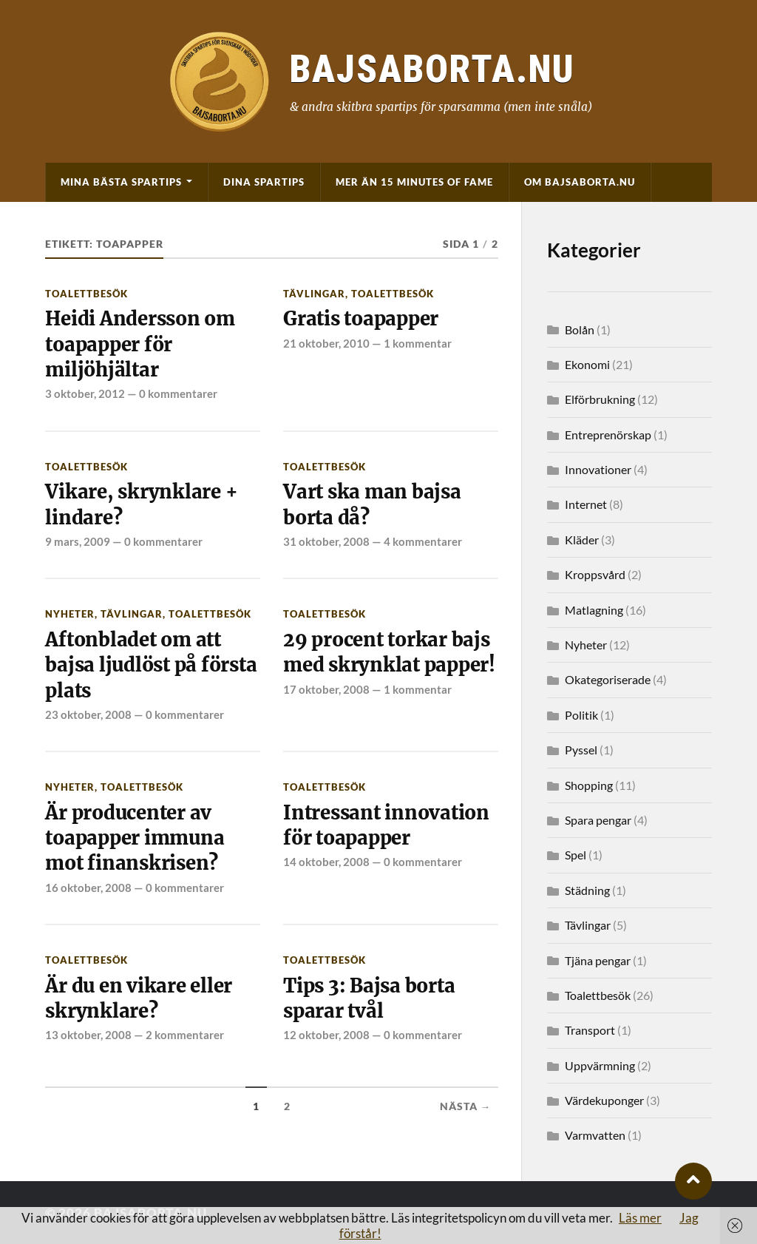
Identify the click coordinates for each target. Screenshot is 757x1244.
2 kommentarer (185, 1034)
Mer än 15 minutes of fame (414, 182)
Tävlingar (314, 294)
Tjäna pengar (598, 960)
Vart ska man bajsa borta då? (372, 504)
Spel (575, 855)
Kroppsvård (595, 574)
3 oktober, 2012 (85, 393)
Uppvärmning (600, 1065)
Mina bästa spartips (121, 182)
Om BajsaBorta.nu (579, 182)
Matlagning (594, 610)
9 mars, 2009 (77, 541)
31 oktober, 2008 (326, 541)
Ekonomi (587, 364)
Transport (590, 1030)
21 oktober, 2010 (326, 343)
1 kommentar (418, 343)
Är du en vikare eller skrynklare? (138, 998)
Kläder (582, 540)
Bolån (579, 329)
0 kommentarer (178, 393)
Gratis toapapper (360, 319)
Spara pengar (598, 820)
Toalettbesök (86, 294)
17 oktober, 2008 (326, 689)
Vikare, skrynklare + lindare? (141, 504)
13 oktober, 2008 (88, 1034)
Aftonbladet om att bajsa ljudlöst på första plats (151, 665)
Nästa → (466, 1106)
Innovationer (598, 469)
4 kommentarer (423, 541)
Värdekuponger (604, 1100)
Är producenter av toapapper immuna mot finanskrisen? (134, 838)
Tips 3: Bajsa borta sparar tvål (369, 998)
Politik (581, 715)
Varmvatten (595, 1135)
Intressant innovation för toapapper (386, 825)
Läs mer (640, 1218)
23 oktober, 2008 (88, 714)
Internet (586, 504)
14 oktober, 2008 (326, 861)
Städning (587, 890)
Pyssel (581, 750)
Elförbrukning (600, 399)
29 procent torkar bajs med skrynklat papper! (389, 652)
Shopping (589, 785)
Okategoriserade (608, 679)
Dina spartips (264, 182)
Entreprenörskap (608, 434)
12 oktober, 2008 (326, 1034)
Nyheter (70, 614)
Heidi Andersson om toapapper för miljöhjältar (139, 344)
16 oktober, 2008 (88, 887)
